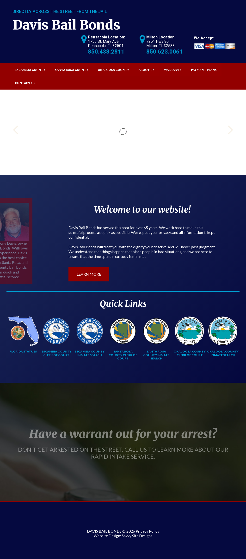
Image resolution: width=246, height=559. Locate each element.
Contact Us (25, 83)
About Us (146, 70)
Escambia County (30, 70)
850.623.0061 (164, 51)
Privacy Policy (147, 531)
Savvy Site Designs (137, 535)
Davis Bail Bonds (66, 25)
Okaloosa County (113, 70)
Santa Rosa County (71, 70)
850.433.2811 (106, 51)
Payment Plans (204, 70)
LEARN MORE (89, 274)
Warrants (172, 70)
